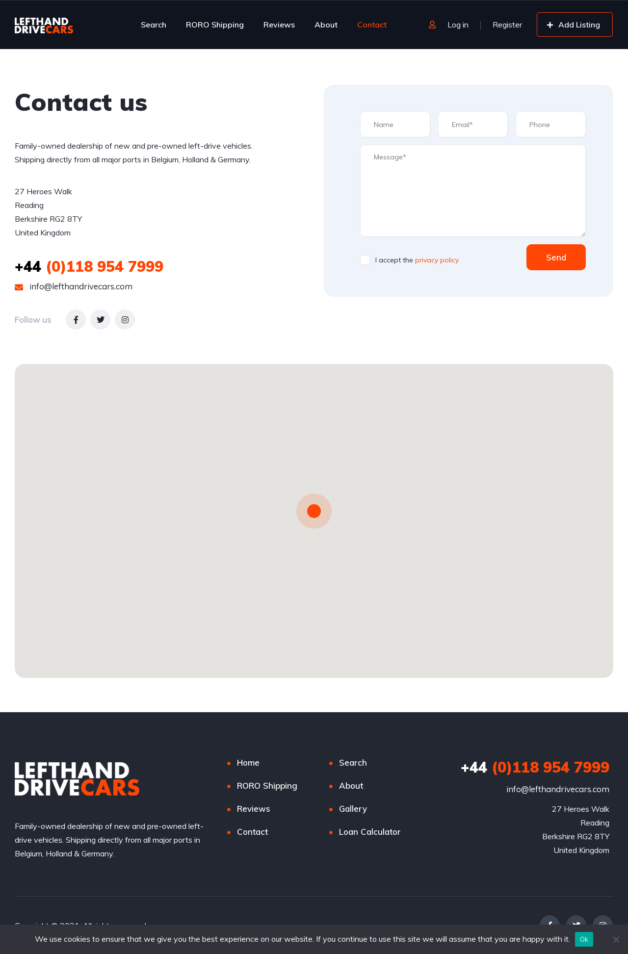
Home (248, 762)
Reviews (279, 24)
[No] (616, 939)
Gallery (353, 808)
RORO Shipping (215, 24)
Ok (584, 939)
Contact (372, 24)
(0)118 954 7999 (89, 266)
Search (153, 24)
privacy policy (437, 260)
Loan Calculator (370, 831)
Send (556, 257)
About (326, 24)
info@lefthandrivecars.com (73, 286)
